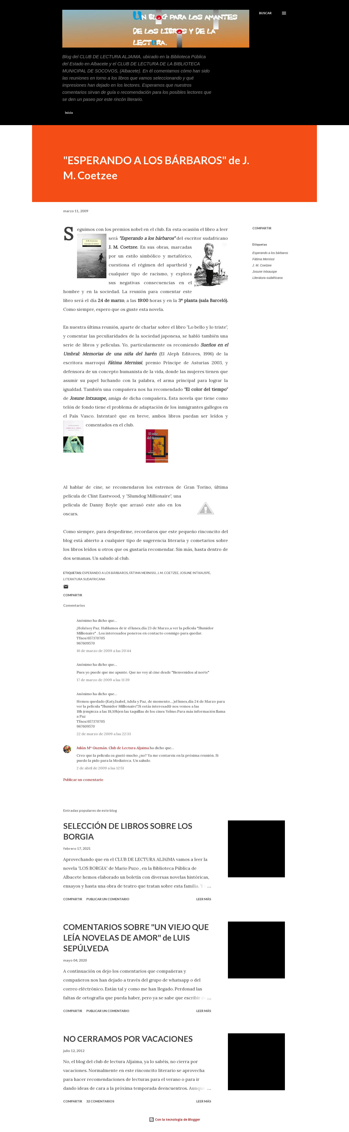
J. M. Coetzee (262, 265)
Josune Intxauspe (264, 271)
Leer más (203, 899)
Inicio (69, 112)
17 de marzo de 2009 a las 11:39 (103, 680)
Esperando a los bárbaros (270, 253)
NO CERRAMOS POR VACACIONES (128, 1039)
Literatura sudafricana (267, 278)
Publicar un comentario (83, 779)
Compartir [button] (261, 228)
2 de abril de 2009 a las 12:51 (100, 768)
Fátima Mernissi (263, 259)
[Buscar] (265, 13)
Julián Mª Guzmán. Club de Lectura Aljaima (113, 748)
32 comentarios (100, 1101)
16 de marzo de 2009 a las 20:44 (104, 650)
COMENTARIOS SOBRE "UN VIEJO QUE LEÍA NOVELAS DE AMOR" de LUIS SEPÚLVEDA (136, 937)
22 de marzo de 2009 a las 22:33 (104, 734)
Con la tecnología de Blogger (174, 1119)
